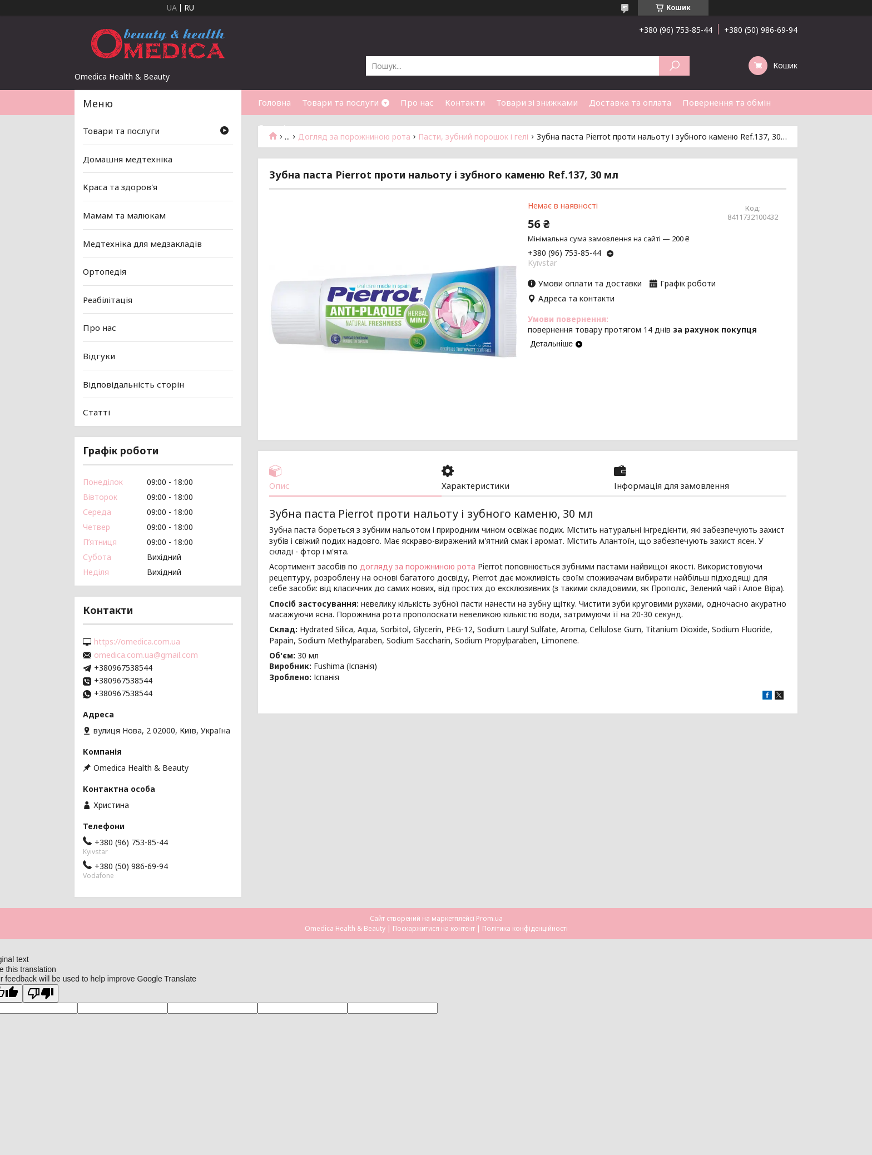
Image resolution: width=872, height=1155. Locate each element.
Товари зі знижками (537, 102)
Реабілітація (107, 299)
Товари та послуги (340, 102)
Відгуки (99, 355)
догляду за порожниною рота (417, 567)
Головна (274, 102)
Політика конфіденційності (525, 928)
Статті (271, 127)
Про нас (417, 102)
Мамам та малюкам (124, 215)
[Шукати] (674, 66)
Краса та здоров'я (120, 186)
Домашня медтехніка (127, 159)
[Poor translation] (40, 993)
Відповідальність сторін (133, 384)
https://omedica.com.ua (137, 642)
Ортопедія (104, 271)
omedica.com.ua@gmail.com (146, 655)
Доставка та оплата (630, 102)
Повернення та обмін (726, 102)
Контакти (465, 102)
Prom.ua (489, 918)
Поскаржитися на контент (434, 928)
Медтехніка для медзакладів (142, 243)
